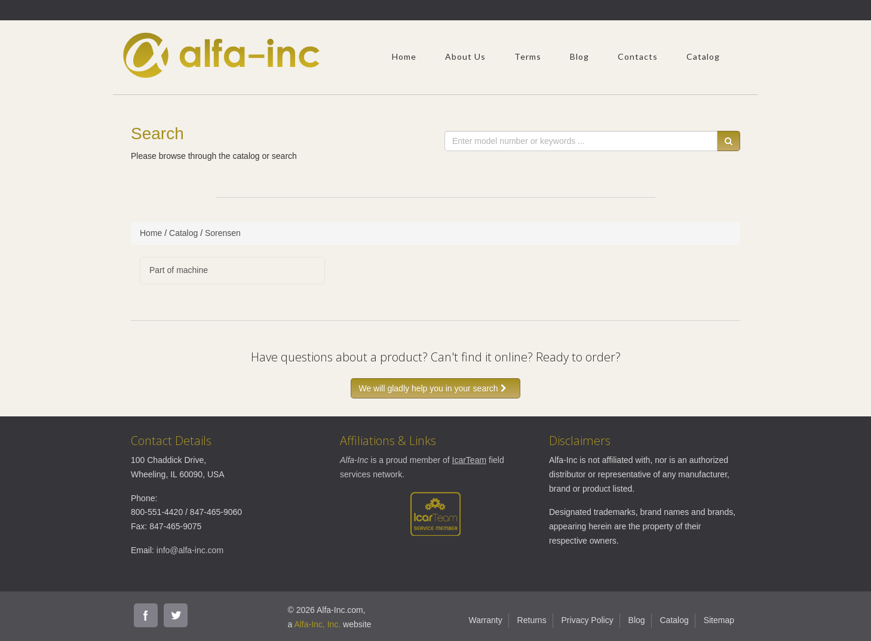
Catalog (703, 56)
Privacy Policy (588, 620)
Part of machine (178, 270)
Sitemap (719, 620)
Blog (579, 56)
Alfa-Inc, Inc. (317, 624)
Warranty (485, 620)
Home (404, 56)
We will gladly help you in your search (435, 388)
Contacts (638, 56)
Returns (532, 620)
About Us (465, 56)
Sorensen (223, 233)
